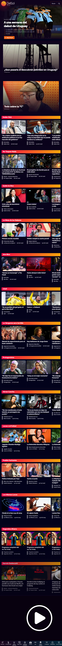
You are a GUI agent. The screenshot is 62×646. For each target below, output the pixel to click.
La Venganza (47, 644)
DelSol (10, 3)
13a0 (35, 644)
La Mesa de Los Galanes (25, 645)
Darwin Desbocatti (14, 645)
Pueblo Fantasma (40, 645)
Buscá (53, 3)
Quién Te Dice (19, 644)
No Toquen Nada (8, 644)
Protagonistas (52, 644)
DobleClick (2, 644)
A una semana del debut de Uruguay (15, 24)
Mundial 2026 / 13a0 (9, 19)
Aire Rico (30, 644)
